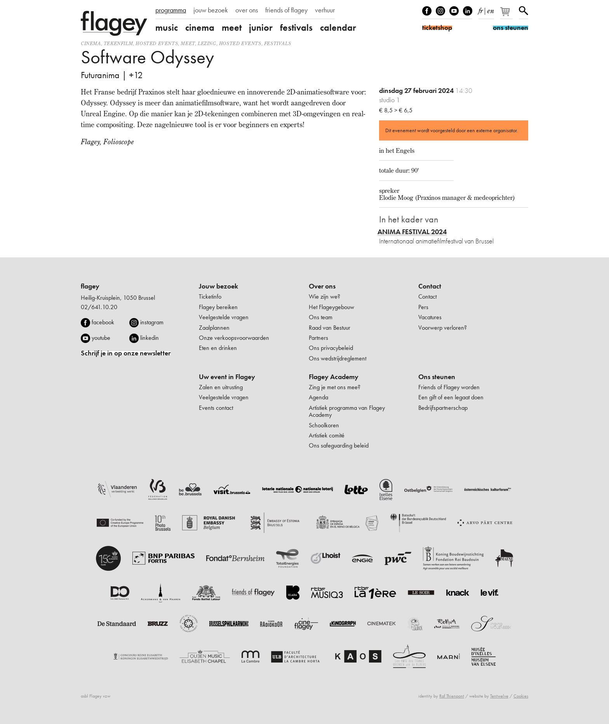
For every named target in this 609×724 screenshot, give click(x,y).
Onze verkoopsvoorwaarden (234, 338)
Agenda (318, 397)
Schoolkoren (324, 425)
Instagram (440, 11)
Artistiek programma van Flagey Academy (347, 411)
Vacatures (430, 317)
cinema (199, 27)
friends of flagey (286, 10)
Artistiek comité (327, 435)
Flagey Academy (333, 377)
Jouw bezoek (218, 286)
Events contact (216, 408)
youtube (101, 338)
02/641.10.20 (99, 307)
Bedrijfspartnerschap (443, 408)
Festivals (277, 43)
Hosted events (157, 43)
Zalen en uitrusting (221, 387)
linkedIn (467, 11)
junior (261, 27)
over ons (246, 10)
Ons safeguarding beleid (339, 445)
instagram (152, 322)
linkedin (149, 338)
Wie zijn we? (324, 296)
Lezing (207, 43)
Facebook (427, 11)
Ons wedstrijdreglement (337, 358)
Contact (429, 286)
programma (170, 10)
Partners (318, 338)
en (490, 9)
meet (232, 27)
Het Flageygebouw (331, 307)
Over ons (322, 286)
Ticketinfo (210, 296)
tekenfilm (118, 43)
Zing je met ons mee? (334, 387)
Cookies (520, 696)
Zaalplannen (214, 328)
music (166, 27)
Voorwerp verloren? (442, 328)
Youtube (454, 11)
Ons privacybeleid (331, 348)
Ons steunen (436, 377)
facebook (103, 322)
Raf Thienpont (451, 696)
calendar (338, 27)
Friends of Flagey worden (449, 387)
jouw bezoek (210, 10)
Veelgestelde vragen (224, 317)
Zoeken (523, 11)
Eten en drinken (218, 348)
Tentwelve (499, 696)
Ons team (320, 317)
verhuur (325, 10)
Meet (188, 43)
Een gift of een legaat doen (451, 397)
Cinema (91, 43)
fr (480, 9)
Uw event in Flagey (227, 377)
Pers (423, 307)
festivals (296, 27)
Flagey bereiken (218, 307)
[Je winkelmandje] (507, 15)
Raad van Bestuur (329, 328)
